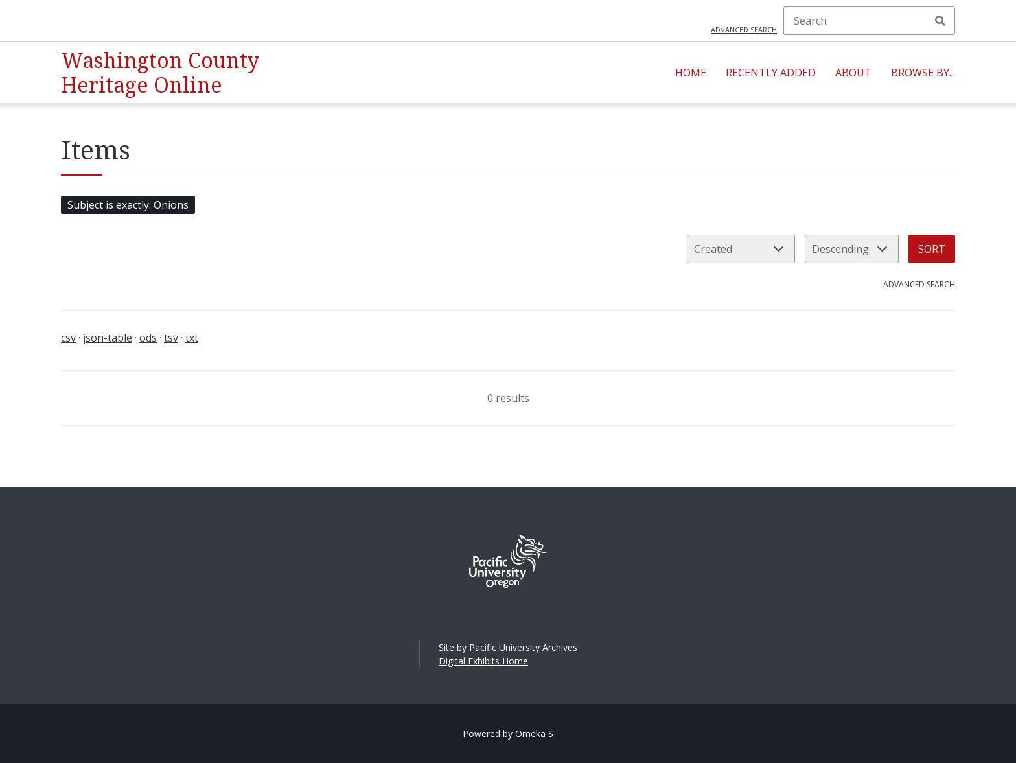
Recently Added (771, 72)
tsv (171, 338)
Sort (931, 249)
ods (148, 338)
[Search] (869, 20)
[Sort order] (852, 249)
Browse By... (923, 72)
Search (940, 20)
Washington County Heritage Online (160, 72)
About (853, 72)
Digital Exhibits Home (483, 661)
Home (690, 72)
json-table (107, 338)
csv (68, 338)
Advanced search (744, 29)
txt (191, 338)
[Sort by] (741, 249)
